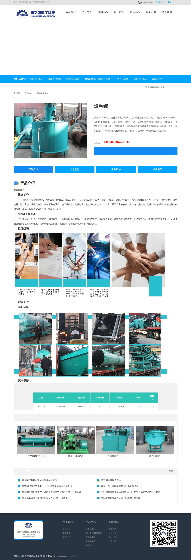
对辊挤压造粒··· (75, 79)
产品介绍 (33, 169)
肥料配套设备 (42, 93)
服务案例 (151, 12)
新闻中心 (103, 12)
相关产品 (116, 169)
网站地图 (112, 537)
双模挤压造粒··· (106, 79)
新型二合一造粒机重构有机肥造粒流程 (119, 486)
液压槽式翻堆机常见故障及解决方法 (39, 480)
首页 (18, 93)
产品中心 (135, 12)
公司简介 (87, 12)
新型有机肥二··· (143, 79)
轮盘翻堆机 (90, 529)
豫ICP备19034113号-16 (65, 556)
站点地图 (112, 541)
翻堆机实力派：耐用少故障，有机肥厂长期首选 (45, 498)
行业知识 (119, 12)
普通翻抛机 (90, 541)
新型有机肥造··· (38, 79)
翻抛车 (88, 545)
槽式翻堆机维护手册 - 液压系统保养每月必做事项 (47, 486)
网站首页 (71, 12)
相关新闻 (157, 169)
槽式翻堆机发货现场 (111, 480)
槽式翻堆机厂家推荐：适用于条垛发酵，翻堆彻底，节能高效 (51, 492)
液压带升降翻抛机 (93, 533)
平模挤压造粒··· (124, 79)
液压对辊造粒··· (57, 79)
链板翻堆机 (90, 537)
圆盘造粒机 (91, 79)
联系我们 (167, 12)
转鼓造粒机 (157, 79)
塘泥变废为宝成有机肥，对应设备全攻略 (120, 498)
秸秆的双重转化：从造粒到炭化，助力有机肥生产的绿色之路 (130, 492)
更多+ (172, 471)
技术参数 (75, 169)
